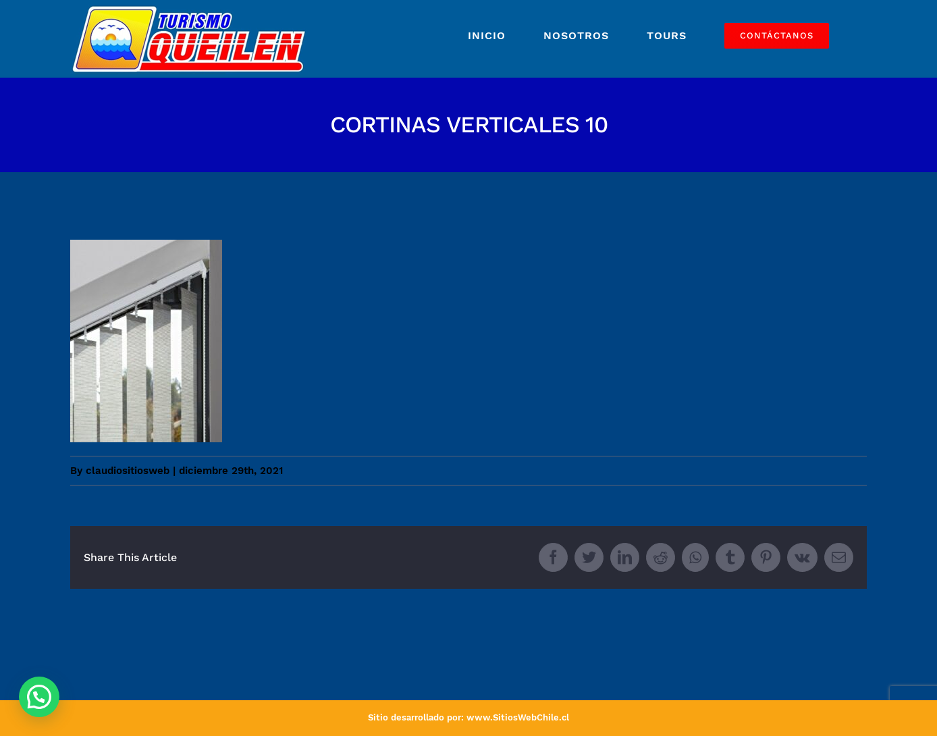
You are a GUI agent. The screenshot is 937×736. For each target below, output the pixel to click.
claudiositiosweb (127, 471)
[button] (39, 697)
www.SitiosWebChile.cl (517, 717)
